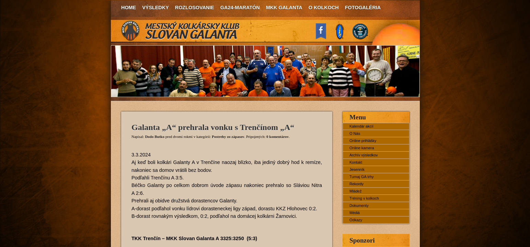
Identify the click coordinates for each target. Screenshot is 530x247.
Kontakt (355, 162)
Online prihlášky (362, 141)
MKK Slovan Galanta (180, 31)
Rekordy (356, 184)
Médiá (354, 213)
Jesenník (357, 169)
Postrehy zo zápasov (228, 136)
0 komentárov (277, 136)
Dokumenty (359, 205)
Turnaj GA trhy (361, 177)
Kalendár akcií (361, 126)
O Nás (354, 133)
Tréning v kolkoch (364, 198)
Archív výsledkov (363, 155)
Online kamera (361, 148)
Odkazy (355, 220)
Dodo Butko (154, 136)
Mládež (355, 191)
